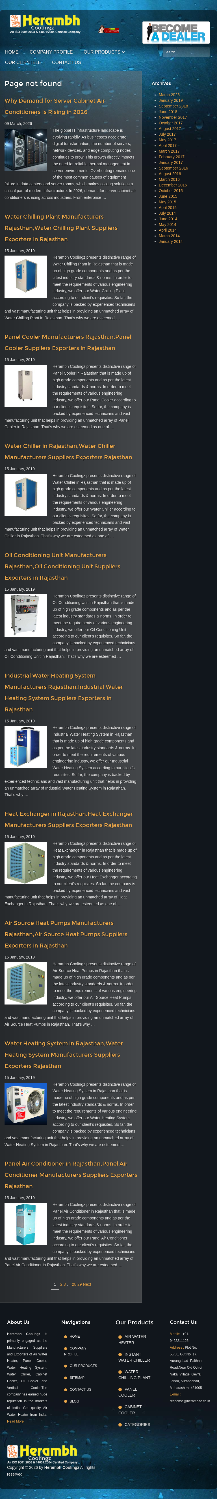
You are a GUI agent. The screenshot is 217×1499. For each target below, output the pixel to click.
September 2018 (173, 106)
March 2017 (169, 151)
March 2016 (169, 179)
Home (12, 52)
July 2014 (167, 213)
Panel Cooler (127, 1392)
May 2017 (167, 140)
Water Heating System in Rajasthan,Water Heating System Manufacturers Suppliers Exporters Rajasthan (64, 1054)
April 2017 (168, 145)
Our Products (102, 52)
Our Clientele (23, 62)
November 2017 (173, 117)
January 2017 (171, 162)
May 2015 (167, 202)
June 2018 (168, 111)
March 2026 (169, 95)
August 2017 (170, 128)
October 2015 (171, 190)
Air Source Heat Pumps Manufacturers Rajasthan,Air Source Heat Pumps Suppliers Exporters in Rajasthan (66, 934)
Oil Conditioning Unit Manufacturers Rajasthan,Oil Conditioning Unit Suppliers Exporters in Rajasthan (62, 566)
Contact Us (66, 62)
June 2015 (168, 196)
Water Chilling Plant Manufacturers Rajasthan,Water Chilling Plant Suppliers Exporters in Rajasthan (61, 228)
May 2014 (167, 224)
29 (79, 1284)
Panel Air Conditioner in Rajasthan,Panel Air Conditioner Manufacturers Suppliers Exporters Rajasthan (71, 1175)
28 (74, 1284)
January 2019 (171, 100)
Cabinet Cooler (130, 1410)
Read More (15, 1421)
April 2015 (168, 207)
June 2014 (168, 219)
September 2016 (173, 168)
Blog (74, 1401)
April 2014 (168, 230)
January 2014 (171, 241)
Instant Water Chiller (134, 1357)
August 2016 (170, 174)
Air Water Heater (132, 1339)
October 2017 (171, 123)
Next (87, 1284)
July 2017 (167, 134)
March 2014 (169, 236)
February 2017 (172, 157)
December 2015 (173, 185)
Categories (137, 1424)
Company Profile (51, 52)
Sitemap (77, 1378)
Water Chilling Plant (134, 1375)
